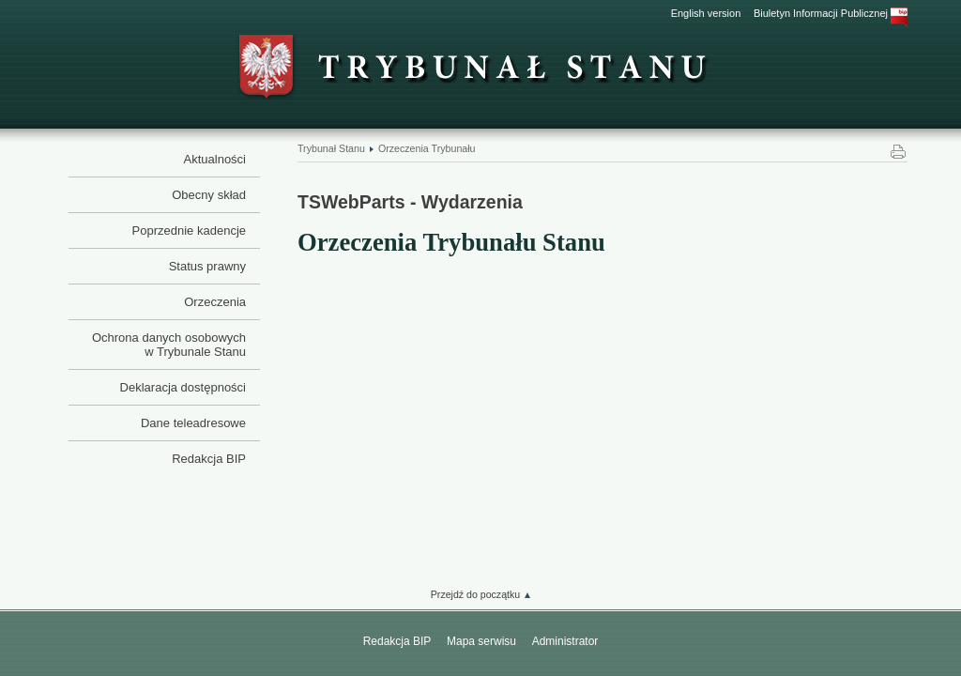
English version (706, 13)
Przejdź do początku (475, 594)
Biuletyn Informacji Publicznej (831, 13)
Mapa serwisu (481, 641)
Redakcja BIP (397, 641)
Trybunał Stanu (331, 148)
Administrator (565, 641)
